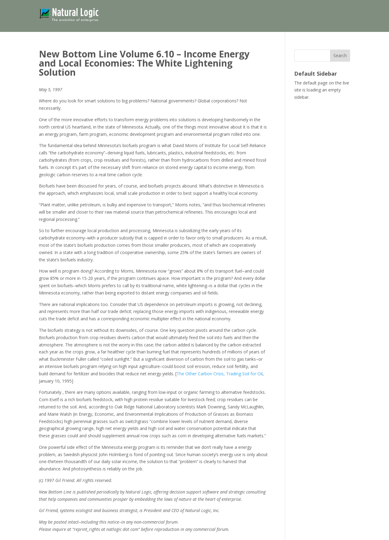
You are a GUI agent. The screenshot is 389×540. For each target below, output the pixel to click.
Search (340, 55)
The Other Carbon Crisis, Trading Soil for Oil (220, 374)
